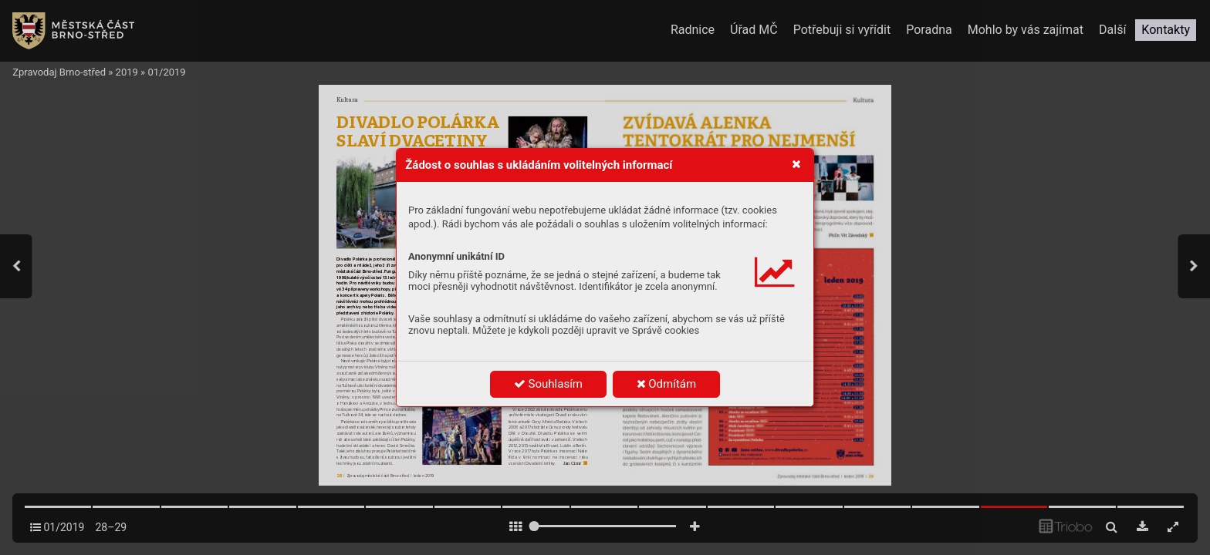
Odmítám (667, 384)
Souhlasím (548, 384)
